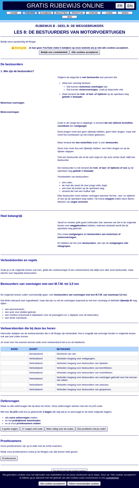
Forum (93, 13)
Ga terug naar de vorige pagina (69, 471)
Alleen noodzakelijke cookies (84, 483)
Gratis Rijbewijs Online (65, 5)
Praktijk (77, 13)
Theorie (30, 13)
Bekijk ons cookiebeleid (54, 52)
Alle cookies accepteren (84, 52)
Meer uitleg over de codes (59, 428)
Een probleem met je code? (91, 428)
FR (120, 6)
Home (14, 13)
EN (130, 6)
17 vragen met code (32, 428)
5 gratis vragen (10, 428)
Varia (125, 13)
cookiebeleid (112, 477)
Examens (46, 13)
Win (69, 17)
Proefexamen (9, 458)
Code (109, 13)
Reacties (62, 13)
